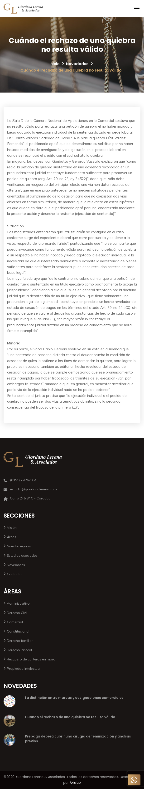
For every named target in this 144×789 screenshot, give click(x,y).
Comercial (15, 622)
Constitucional (18, 631)
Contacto (14, 574)
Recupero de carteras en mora (31, 659)
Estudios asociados (22, 555)
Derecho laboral (19, 650)
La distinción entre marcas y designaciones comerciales (74, 697)
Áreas (11, 537)
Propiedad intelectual (23, 668)
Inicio (54, 64)
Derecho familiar (20, 640)
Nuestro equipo (19, 546)
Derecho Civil (17, 613)
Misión (12, 527)
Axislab (75, 782)
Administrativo (18, 603)
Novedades (77, 64)
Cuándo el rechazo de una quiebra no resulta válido (70, 717)
